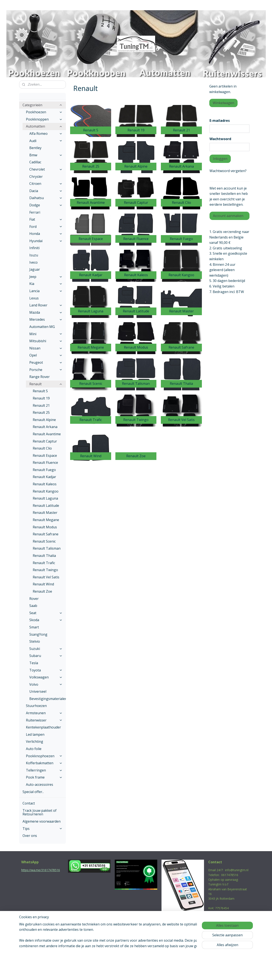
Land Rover (45, 305)
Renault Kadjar (44, 476)
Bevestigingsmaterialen (47, 698)
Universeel (37, 691)
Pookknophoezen (44, 756)
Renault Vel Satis (46, 577)
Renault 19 (41, 398)
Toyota (45, 670)
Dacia (45, 190)
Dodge (45, 205)
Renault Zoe (42, 591)
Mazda (45, 312)
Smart (34, 627)
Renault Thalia (44, 555)
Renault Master (45, 512)
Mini (45, 334)
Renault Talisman (47, 548)
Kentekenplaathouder (43, 727)
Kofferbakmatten (44, 763)
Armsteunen (44, 713)
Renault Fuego (44, 469)
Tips (42, 828)
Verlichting (34, 741)
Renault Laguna (45, 498)
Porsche (45, 369)
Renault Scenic (44, 541)
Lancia (45, 291)
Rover (34, 598)
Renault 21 (41, 405)
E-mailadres (220, 120)
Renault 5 (40, 391)
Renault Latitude (46, 505)
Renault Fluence (45, 462)
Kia (45, 283)
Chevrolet (45, 169)
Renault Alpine (44, 419)
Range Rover (39, 376)
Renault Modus (45, 527)
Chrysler (36, 176)
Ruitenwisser (44, 720)
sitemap (117, 946)
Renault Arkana (45, 426)
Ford (45, 226)
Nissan (45, 348)
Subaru (45, 655)
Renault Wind (43, 584)
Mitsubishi (45, 341)
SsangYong (38, 634)
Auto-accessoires (39, 784)
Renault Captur (45, 441)
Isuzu (33, 255)
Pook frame (44, 777)
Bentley (35, 147)
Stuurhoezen (36, 705)
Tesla (33, 663)
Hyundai (45, 240)
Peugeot (45, 362)
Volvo (45, 684)
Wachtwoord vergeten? (228, 170)
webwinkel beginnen (143, 946)
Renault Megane (46, 519)
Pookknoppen (44, 119)
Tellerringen (44, 770)
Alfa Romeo (45, 133)
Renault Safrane (45, 534)
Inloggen (220, 158)
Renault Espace (45, 455)
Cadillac (35, 162)
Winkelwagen (223, 103)
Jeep (45, 276)
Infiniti (34, 248)
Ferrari (34, 212)
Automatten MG (42, 326)
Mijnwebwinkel (180, 946)
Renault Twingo (45, 570)
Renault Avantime (47, 434)
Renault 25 (41, 412)
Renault (45, 384)
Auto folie (33, 748)
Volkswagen (45, 677)
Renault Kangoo (45, 491)
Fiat (45, 219)
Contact (29, 803)
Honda (45, 233)
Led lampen (35, 734)
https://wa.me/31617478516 (40, 870)
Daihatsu (45, 197)
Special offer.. (33, 791)
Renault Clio (42, 448)
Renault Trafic (44, 562)
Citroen (45, 183)
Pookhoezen (44, 112)
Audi (45, 140)
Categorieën (42, 105)
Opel (45, 355)
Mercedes (45, 319)
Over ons (30, 835)
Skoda (45, 620)
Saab (33, 605)
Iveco (33, 262)
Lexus (34, 298)
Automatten (44, 126)
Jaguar (34, 269)
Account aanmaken (228, 215)
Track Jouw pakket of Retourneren (40, 812)
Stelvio (34, 641)
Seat (45, 613)
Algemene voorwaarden (42, 821)
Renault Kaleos (45, 484)
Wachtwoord (220, 138)
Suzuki (45, 648)
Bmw (45, 155)
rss (126, 946)
